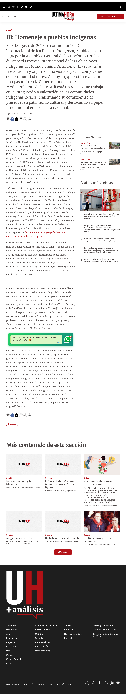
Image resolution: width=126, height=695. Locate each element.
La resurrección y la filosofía (19, 483)
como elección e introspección (98, 483)
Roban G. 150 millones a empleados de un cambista (92, 147)
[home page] (63, 16)
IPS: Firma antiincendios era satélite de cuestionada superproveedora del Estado (101, 216)
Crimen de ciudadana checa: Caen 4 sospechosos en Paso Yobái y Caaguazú (101, 240)
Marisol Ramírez (111, 506)
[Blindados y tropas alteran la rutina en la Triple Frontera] (114, 162)
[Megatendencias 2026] (24, 522)
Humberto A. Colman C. (72, 543)
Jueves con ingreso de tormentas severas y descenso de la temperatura (101, 260)
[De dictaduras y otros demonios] (102, 522)
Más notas (63, 553)
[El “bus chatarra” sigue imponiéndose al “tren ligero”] (63, 465)
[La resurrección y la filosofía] (24, 465)
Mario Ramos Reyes (32, 488)
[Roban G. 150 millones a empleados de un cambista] (114, 145)
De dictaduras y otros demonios (97, 540)
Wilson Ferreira (100, 168)
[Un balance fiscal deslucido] (63, 522)
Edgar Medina (100, 152)
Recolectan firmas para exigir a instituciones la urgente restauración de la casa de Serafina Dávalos (101, 250)
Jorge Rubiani (70, 491)
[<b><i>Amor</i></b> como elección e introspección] (102, 465)
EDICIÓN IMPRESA (110, 16)
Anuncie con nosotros (46, 626)
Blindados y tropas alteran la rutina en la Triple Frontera (93, 163)
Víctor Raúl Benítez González (31, 543)
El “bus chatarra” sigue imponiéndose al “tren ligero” (59, 484)
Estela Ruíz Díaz (109, 545)
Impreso (12, 425)
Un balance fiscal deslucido (62, 538)
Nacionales (85, 143)
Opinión (9, 30)
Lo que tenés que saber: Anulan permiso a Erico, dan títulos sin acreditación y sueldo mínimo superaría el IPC (102, 229)
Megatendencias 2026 (20, 538)
